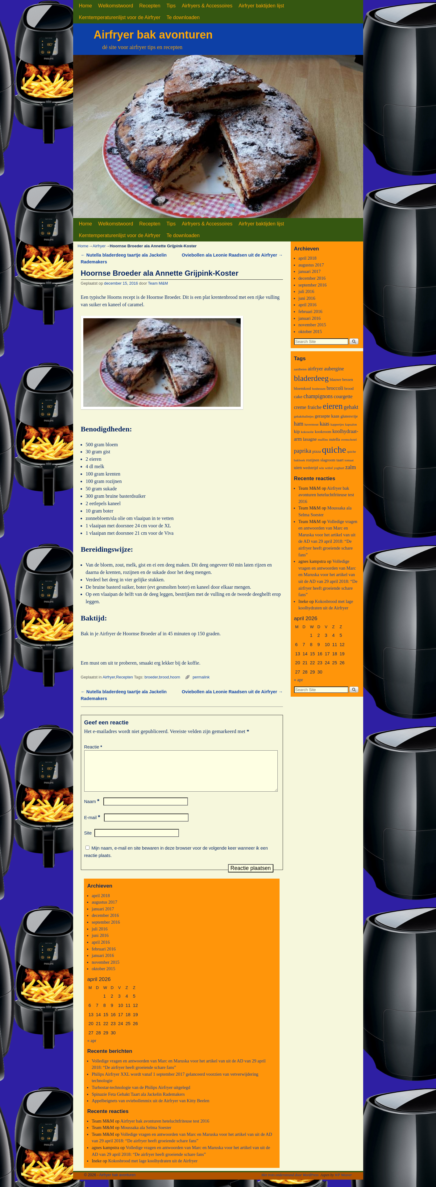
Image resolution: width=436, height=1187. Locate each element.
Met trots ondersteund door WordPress (290, 1182)
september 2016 (106, 929)
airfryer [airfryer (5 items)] (315, 369)
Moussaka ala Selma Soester (146, 1134)
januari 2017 (103, 916)
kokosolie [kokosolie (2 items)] (307, 432)
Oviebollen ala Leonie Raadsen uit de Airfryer (232, 255)
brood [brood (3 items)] (349, 388)
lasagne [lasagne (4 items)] (310, 439)
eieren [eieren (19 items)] (333, 406)
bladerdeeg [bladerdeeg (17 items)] (311, 378)
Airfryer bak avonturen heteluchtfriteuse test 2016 (164, 1128)
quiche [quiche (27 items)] (334, 450)
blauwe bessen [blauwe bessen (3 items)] (341, 379)
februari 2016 (104, 956)
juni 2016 (100, 942)
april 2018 (101, 903)
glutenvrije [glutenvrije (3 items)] (349, 416)
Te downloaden (183, 17)
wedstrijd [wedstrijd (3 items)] (310, 467)
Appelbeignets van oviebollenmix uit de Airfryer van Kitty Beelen (150, 1108)
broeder (151, 677)
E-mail (93, 824)
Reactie (93, 746)
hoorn (175, 677)
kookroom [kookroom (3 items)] (323, 431)
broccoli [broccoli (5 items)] (334, 388)
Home (85, 5)
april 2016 (101, 949)
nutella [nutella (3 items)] (334, 439)
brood (164, 677)
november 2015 (105, 969)
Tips (171, 5)
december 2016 (105, 922)
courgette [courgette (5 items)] (343, 396)
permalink (201, 677)
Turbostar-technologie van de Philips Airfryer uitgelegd (141, 1094)
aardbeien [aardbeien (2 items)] (300, 369)
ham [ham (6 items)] (299, 424)
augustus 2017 (104, 909)
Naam (92, 808)
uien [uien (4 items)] (298, 467)
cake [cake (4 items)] (298, 396)
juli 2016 (100, 936)
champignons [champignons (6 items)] (318, 396)
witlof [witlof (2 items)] (329, 468)
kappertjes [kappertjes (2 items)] (337, 424)
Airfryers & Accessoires (207, 5)
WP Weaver (343, 1182)
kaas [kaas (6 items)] (325, 424)
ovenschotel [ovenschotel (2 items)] (349, 439)
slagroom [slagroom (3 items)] (327, 460)
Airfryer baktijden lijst (261, 5)
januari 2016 (103, 962)
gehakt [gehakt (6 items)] (351, 407)
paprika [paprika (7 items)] (302, 450)
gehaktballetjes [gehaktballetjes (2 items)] (304, 416)
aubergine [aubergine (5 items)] (334, 369)
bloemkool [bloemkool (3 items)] (302, 388)
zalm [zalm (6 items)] (350, 467)
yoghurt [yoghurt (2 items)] (339, 468)
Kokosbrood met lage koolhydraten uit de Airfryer (152, 1168)
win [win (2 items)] (321, 468)
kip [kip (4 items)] (297, 431)
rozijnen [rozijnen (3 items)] (312, 460)
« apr (91, 1047)
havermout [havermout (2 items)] (312, 424)
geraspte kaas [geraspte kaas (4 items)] (327, 416)
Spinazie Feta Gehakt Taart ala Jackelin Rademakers (138, 1101)
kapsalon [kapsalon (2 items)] (351, 424)
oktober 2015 (103, 976)
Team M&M (158, 283)
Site (88, 840)
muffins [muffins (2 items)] (323, 439)
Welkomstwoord (115, 5)
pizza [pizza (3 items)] (316, 451)
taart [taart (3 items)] (339, 460)
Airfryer (99, 246)
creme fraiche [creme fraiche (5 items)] (308, 407)
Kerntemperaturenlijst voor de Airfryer (119, 17)
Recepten (149, 5)
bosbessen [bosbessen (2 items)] (319, 388)
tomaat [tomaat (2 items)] (349, 460)
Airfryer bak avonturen (153, 34)
